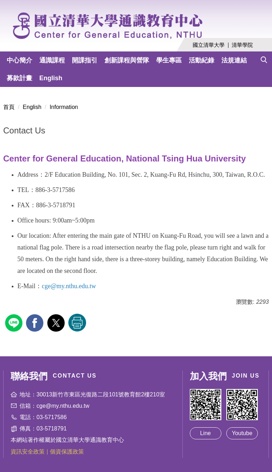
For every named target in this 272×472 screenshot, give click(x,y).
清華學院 (242, 45)
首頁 (9, 107)
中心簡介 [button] (19, 60)
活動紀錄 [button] (201, 60)
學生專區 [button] (169, 60)
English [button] (50, 78)
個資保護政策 (67, 452)
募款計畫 (19, 78)
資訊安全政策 (28, 452)
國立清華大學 (209, 45)
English (32, 107)
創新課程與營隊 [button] (126, 60)
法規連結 (234, 60)
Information (64, 107)
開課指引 (84, 60)
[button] (264, 58)
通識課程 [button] (52, 60)
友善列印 (77, 322)
